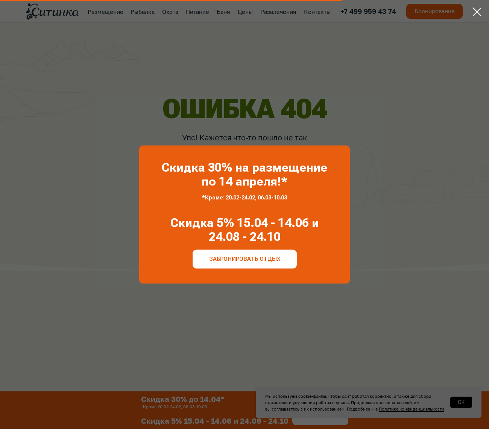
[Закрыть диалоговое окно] (477, 12)
